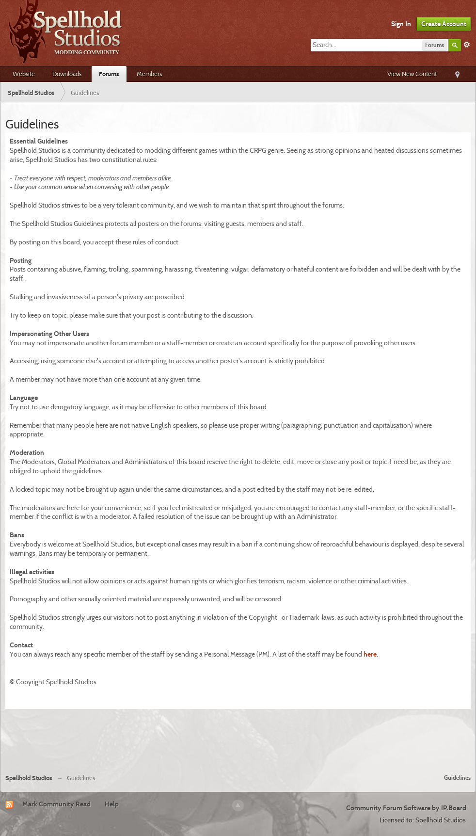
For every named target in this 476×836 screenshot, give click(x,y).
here (370, 654)
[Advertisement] (238, 740)
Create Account (443, 23)
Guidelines (457, 777)
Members (149, 74)
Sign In (401, 23)
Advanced (467, 44)
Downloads (66, 74)
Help (112, 804)
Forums (109, 74)
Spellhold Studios (28, 778)
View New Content (412, 74)
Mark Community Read (56, 804)
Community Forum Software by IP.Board (406, 808)
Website (24, 74)
